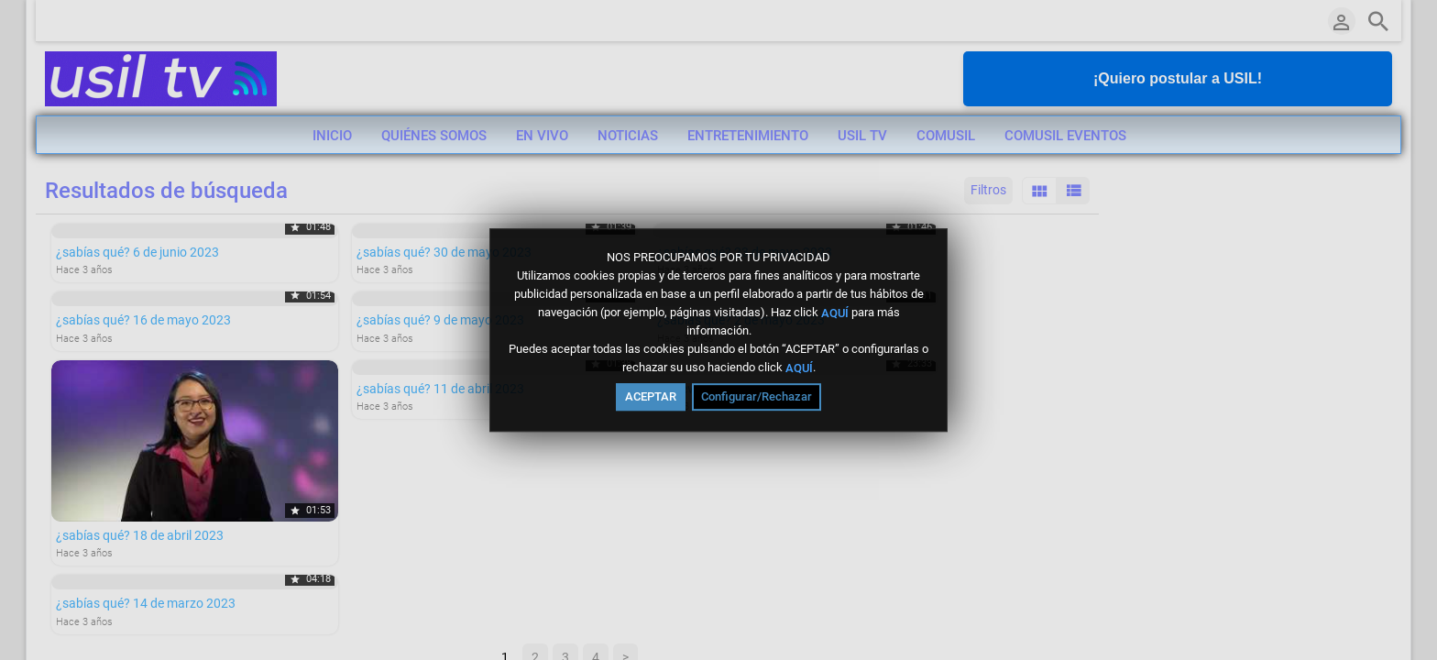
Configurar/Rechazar (756, 396)
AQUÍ (835, 312)
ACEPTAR (650, 396)
